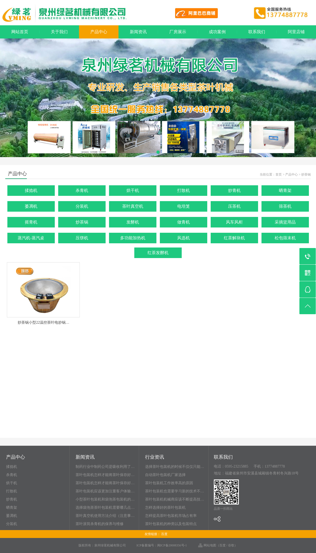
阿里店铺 (296, 32)
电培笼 (183, 206)
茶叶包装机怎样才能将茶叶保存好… (105, 475)
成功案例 (217, 32)
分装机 (82, 206)
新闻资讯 (138, 32)
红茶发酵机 (158, 252)
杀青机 (82, 190)
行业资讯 (154, 457)
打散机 (183, 190)
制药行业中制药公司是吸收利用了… (105, 467)
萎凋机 (31, 206)
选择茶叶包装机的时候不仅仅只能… (174, 467)
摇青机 (31, 222)
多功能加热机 (132, 238)
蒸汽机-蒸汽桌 (31, 238)
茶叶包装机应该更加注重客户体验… (105, 491)
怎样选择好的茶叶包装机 (165, 508)
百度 (164, 534)
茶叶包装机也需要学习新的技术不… (174, 491)
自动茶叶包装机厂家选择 (165, 475)
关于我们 (59, 32)
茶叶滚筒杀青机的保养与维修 (100, 524)
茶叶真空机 (132, 206)
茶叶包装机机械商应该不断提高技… (174, 499)
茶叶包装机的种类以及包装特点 (171, 524)
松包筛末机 (285, 238)
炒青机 (234, 190)
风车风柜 (234, 222)
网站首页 (19, 32)
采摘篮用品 (285, 222)
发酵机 (132, 222)
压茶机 (234, 206)
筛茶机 (285, 206)
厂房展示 (177, 32)
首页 (278, 174)
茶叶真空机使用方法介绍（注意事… (105, 516)
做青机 (183, 222)
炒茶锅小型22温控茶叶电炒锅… (43, 322)
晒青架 (285, 190)
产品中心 (98, 32)
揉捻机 (31, 190)
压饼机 (82, 238)
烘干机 (132, 190)
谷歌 (231, 545)
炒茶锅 (306, 174)
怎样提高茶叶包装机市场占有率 (171, 516)
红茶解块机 (234, 238)
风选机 (183, 238)
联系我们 (256, 32)
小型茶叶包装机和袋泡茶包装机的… (105, 499)
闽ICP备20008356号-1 (172, 545)
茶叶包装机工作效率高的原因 (169, 483)
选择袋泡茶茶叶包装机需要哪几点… (105, 508)
